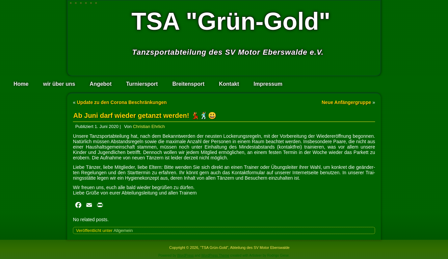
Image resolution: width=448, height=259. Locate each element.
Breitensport (188, 84)
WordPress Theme (215, 255)
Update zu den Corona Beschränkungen (122, 102)
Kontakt (229, 84)
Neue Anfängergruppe (346, 102)
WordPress (185, 255)
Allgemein (123, 230)
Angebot (101, 84)
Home (21, 84)
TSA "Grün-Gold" (231, 21)
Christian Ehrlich (149, 126)
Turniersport (142, 84)
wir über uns (59, 84)
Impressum (268, 84)
